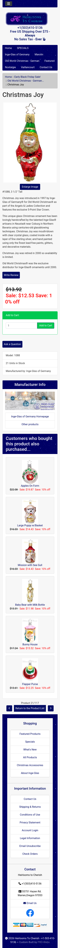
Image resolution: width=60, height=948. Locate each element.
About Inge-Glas (30, 773)
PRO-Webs (44, 942)
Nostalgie (10, 67)
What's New (30, 749)
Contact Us (46, 67)
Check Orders (30, 853)
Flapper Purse (30, 684)
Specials (30, 741)
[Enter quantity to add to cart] (21, 326)
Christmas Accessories (30, 765)
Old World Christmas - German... (26, 80)
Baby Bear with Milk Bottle (30, 604)
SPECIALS (22, 48)
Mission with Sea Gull (30, 565)
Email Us (29, 903)
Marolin (39, 54)
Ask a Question (12, 344)
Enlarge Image (30, 186)
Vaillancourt (28, 67)
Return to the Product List (29, 708)
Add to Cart (45, 325)
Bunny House (29, 644)
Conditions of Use (30, 814)
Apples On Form (30, 485)
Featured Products (30, 733)
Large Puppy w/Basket (30, 525)
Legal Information (30, 838)
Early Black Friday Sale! (27, 76)
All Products (30, 757)
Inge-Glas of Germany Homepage (30, 416)
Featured (49, 60)
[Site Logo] (30, 19)
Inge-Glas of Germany (17, 54)
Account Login (30, 830)
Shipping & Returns (30, 806)
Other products (29, 424)
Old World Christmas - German (22, 60)
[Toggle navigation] (8, 3)
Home (8, 48)
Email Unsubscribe (29, 846)
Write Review (11, 275)
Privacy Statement (30, 822)
